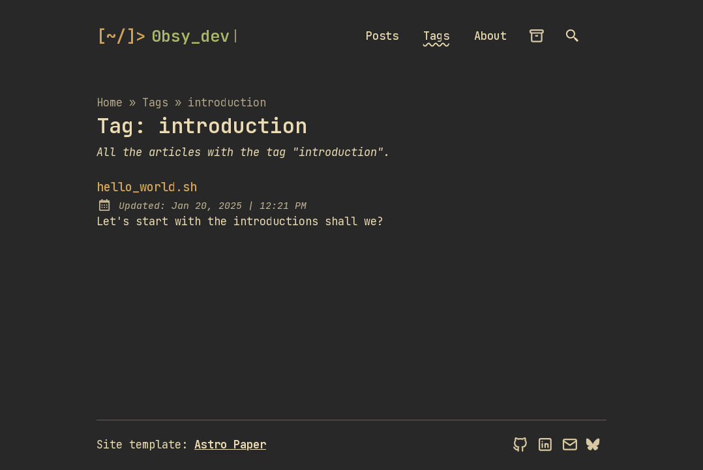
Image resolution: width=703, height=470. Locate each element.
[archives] (537, 36)
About (490, 36)
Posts (382, 36)
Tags (436, 36)
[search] (573, 36)
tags (155, 102)
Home (110, 102)
